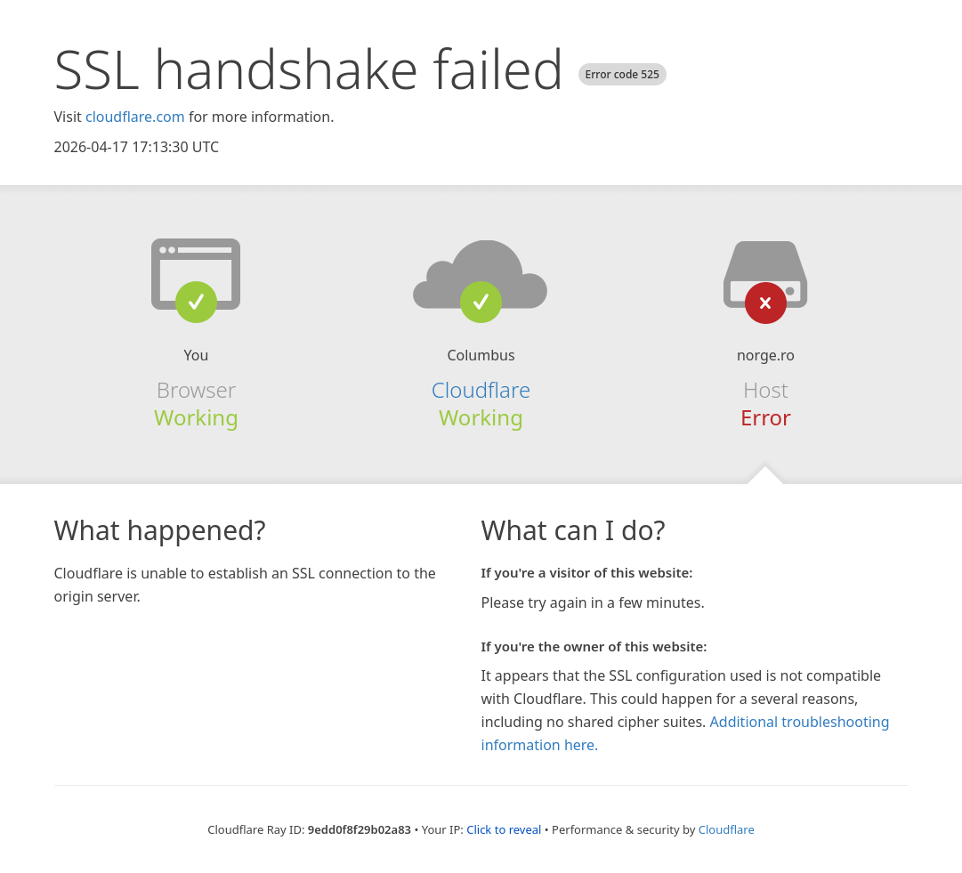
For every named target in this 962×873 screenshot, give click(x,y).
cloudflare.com (135, 116)
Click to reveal (503, 829)
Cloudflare (481, 389)
